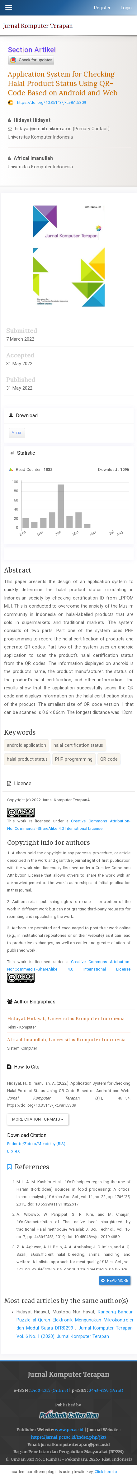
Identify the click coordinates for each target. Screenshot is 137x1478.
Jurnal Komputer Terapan (38, 25)
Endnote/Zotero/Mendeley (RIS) (36, 1143)
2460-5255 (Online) (49, 1390)
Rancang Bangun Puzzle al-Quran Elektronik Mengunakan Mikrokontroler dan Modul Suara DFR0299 (75, 1320)
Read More (114, 1280)
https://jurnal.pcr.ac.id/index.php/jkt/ (68, 1437)
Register (102, 7)
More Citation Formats (38, 1119)
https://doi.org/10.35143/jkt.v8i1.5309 (51, 102)
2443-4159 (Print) (106, 1390)
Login (126, 7)
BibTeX (13, 1151)
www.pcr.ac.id (69, 1429)
